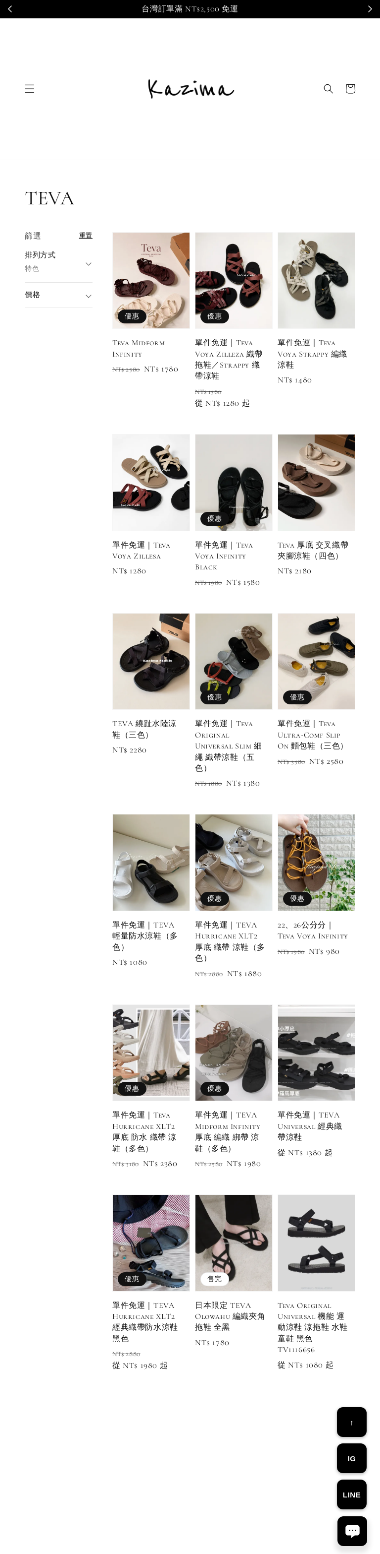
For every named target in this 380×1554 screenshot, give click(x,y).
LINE (352, 1495)
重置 (86, 236)
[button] (30, 89)
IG (351, 1458)
